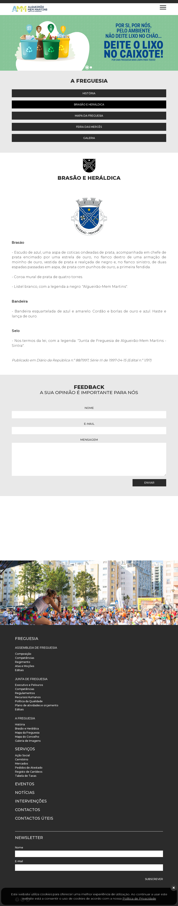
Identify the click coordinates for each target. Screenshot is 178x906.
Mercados (21, 763)
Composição (23, 653)
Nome (89, 408)
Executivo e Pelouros (29, 685)
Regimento (22, 662)
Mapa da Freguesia (89, 115)
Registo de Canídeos (28, 771)
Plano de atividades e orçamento (36, 705)
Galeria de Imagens (28, 740)
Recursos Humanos (28, 697)
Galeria (89, 138)
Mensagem (89, 439)
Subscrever (154, 879)
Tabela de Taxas (25, 775)
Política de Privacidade (139, 898)
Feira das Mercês (89, 126)
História (89, 93)
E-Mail (89, 423)
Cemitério (21, 759)
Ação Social (22, 755)
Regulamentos (25, 693)
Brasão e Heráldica (89, 104)
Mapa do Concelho (27, 736)
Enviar (149, 482)
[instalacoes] (89, 592)
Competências (24, 657)
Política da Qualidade (29, 701)
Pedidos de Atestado (28, 767)
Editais (19, 670)
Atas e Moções (24, 666)
